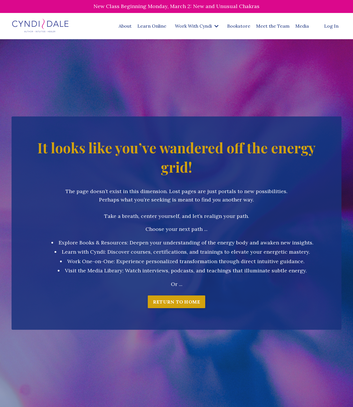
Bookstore (238, 26)
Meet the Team (273, 26)
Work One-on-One (90, 261)
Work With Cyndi (196, 26)
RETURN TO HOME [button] (176, 302)
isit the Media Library (95, 270)
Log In (331, 26)
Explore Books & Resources (93, 242)
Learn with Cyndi (83, 251)
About (125, 26)
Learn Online (151, 26)
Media (302, 26)
